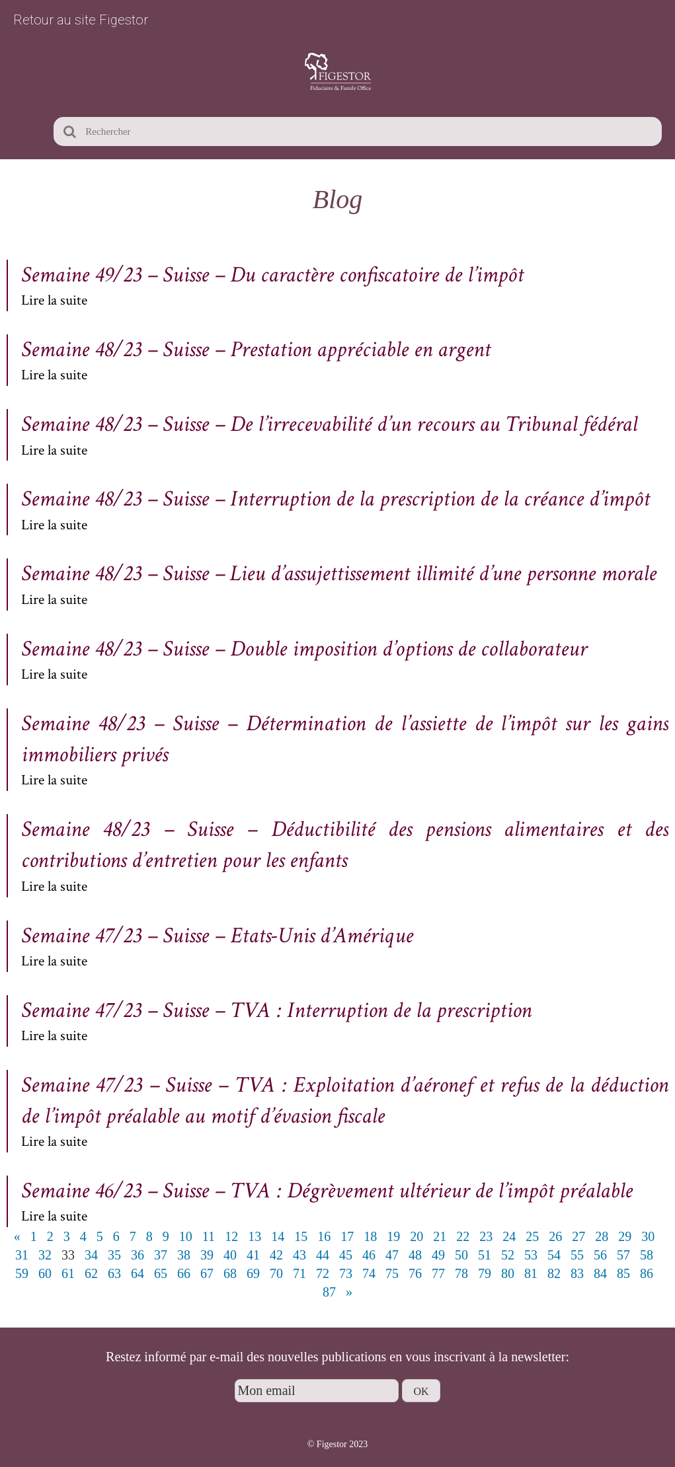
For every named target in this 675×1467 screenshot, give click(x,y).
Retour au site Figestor (80, 20)
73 (345, 1273)
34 (91, 1255)
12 (231, 1236)
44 (322, 1255)
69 (253, 1273)
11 (208, 1236)
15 (300, 1236)
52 (507, 1255)
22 (462, 1236)
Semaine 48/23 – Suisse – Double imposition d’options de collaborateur (304, 648)
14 (277, 1236)
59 (21, 1273)
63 (114, 1273)
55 (577, 1255)
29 (624, 1236)
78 (461, 1273)
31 (21, 1255)
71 (299, 1273)
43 (299, 1255)
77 (438, 1273)
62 (91, 1273)
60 (45, 1273)
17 (347, 1236)
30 (648, 1236)
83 (577, 1273)
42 (276, 1255)
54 (554, 1255)
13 (254, 1236)
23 (486, 1236)
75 (392, 1273)
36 (137, 1255)
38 (183, 1255)
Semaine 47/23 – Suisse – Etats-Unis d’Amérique (217, 935)
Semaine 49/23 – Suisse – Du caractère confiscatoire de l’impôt (272, 274)
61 (68, 1273)
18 (370, 1236)
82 (554, 1273)
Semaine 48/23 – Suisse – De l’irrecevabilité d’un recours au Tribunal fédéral (329, 424)
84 (600, 1273)
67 (207, 1273)
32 (45, 1255)
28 (601, 1236)
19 (393, 1236)
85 (623, 1273)
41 (253, 1255)
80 (507, 1273)
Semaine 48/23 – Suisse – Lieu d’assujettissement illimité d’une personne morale (338, 573)
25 (532, 1236)
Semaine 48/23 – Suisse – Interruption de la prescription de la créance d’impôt (335, 498)
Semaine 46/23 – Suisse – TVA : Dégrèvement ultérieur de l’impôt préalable (327, 1190)
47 (392, 1255)
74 (369, 1273)
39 (207, 1255)
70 (276, 1273)
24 (509, 1236)
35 (114, 1255)
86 (646, 1273)
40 (230, 1255)
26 (555, 1236)
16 (324, 1236)
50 (461, 1255)
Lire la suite (54, 300)
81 (530, 1273)
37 (160, 1255)
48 (415, 1255)
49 (438, 1255)
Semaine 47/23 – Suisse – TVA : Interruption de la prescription (276, 1010)
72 (322, 1273)
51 (484, 1255)
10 (185, 1236)
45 (345, 1255)
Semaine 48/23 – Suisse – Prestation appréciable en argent (256, 349)
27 (578, 1236)
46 (369, 1255)
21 (439, 1236)
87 (329, 1292)
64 (137, 1273)
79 (484, 1273)
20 (416, 1236)
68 (230, 1273)
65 (160, 1273)
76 (415, 1273)
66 (183, 1273)
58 (646, 1255)
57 (623, 1255)
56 (600, 1255)
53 (530, 1255)
